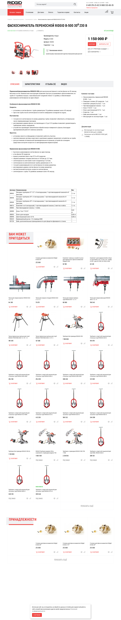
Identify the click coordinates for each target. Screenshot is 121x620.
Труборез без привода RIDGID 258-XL (19, 454)
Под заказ (39, 463)
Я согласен (37, 615)
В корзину (92, 44)
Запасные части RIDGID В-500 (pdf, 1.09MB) (95, 135)
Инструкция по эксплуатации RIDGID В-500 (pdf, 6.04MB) (94, 131)
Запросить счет (104, 44)
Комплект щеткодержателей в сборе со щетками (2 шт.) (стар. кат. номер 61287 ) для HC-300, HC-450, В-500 (101, 262)
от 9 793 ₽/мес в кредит (99, 49)
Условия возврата (13, 610)
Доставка (10, 616)
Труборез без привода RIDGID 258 (73, 339)
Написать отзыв (28, 30)
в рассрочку (95, 51)
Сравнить (40, 30)
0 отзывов (19, 30)
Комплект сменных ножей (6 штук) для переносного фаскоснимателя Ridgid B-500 (73, 262)
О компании (11, 613)
